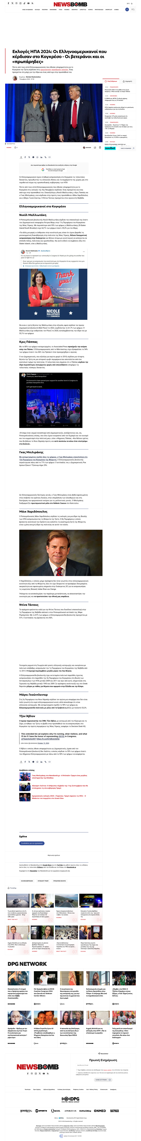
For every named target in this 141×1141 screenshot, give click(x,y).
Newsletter (33, 871)
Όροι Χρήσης (37, 1089)
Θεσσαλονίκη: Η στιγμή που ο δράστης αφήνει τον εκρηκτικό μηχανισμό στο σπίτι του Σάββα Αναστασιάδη (18, 993)
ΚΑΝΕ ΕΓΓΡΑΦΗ (103, 1080)
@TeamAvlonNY (28, 739)
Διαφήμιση (113, 1089)
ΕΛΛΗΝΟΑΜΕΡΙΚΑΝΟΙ (27, 881)
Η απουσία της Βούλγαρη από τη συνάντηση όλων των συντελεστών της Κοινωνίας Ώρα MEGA (69, 1031)
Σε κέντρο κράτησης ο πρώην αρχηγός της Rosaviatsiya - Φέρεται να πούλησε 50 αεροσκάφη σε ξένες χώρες (41, 914)
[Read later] (100, 148)
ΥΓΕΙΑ (60, 9)
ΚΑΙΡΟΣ (90, 9)
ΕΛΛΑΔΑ (37, 9)
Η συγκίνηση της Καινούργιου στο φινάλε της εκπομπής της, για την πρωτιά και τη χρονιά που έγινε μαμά (70, 993)
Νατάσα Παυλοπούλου (33, 77)
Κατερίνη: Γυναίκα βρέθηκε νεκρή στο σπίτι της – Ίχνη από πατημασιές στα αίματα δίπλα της (90, 914)
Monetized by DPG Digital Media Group (77, 1118)
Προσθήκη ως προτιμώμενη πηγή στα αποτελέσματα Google (53, 170)
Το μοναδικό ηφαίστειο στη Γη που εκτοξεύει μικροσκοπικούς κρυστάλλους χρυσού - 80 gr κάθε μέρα (17, 914)
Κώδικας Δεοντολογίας (64, 1089)
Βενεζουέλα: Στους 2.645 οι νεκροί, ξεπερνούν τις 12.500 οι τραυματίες (116, 136)
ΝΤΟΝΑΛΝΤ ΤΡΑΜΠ (43, 881)
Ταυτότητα (27, 1089)
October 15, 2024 (43, 743)
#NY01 (61, 736)
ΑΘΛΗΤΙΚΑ (74, 9)
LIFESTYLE (83, 9)
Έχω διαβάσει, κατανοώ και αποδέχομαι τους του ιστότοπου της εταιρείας (103, 1070)
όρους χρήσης (108, 1070)
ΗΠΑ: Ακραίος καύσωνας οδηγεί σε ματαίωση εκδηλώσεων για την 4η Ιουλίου (119, 108)
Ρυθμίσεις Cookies (78, 1089)
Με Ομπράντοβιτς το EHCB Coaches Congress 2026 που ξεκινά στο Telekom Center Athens (44, 992)
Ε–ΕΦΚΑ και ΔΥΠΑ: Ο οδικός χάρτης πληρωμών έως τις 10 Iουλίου (116, 99)
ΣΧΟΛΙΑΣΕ (87, 148)
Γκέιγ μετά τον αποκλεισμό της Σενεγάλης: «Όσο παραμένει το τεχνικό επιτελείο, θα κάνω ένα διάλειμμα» (122, 1032)
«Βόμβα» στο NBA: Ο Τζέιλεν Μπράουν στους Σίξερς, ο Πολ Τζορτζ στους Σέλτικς (122, 992)
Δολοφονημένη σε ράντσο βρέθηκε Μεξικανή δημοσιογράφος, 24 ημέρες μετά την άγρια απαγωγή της (41, 945)
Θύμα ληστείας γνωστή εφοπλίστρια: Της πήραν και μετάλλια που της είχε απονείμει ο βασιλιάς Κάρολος (90, 945)
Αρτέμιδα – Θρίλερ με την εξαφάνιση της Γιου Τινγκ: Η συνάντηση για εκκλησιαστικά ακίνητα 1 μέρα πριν (17, 1032)
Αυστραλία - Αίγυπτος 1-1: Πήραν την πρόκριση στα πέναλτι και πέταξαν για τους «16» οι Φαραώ (118, 126)
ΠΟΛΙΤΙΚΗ (45, 9)
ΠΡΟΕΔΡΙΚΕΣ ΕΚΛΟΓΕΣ (59, 881)
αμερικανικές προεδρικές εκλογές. (54, 70)
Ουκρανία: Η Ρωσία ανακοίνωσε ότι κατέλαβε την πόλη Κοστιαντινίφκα (116, 117)
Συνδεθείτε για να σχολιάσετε (32, 843)
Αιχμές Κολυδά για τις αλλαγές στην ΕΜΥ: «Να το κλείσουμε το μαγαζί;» (17, 944)
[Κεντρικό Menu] (133, 9)
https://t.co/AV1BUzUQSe (48, 739)
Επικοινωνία (103, 1089)
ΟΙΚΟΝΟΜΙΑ (53, 9)
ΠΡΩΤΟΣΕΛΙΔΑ (99, 9)
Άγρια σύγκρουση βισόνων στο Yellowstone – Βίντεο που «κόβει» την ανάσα (65, 913)
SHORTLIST (108, 9)
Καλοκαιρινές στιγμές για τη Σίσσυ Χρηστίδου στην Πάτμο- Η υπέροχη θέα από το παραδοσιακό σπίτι (96, 992)
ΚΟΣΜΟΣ (66, 9)
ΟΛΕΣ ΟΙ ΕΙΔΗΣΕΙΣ (27, 9)
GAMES (116, 9)
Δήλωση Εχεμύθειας (49, 1089)
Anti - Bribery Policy (92, 1089)
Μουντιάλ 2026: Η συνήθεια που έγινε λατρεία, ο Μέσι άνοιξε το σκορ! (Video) (117, 90)
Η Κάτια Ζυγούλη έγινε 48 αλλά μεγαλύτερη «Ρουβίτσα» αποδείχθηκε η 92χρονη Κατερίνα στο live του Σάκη (44, 1032)
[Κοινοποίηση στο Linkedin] (41, 157)
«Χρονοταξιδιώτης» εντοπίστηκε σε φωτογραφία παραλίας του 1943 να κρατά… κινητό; (65, 945)
